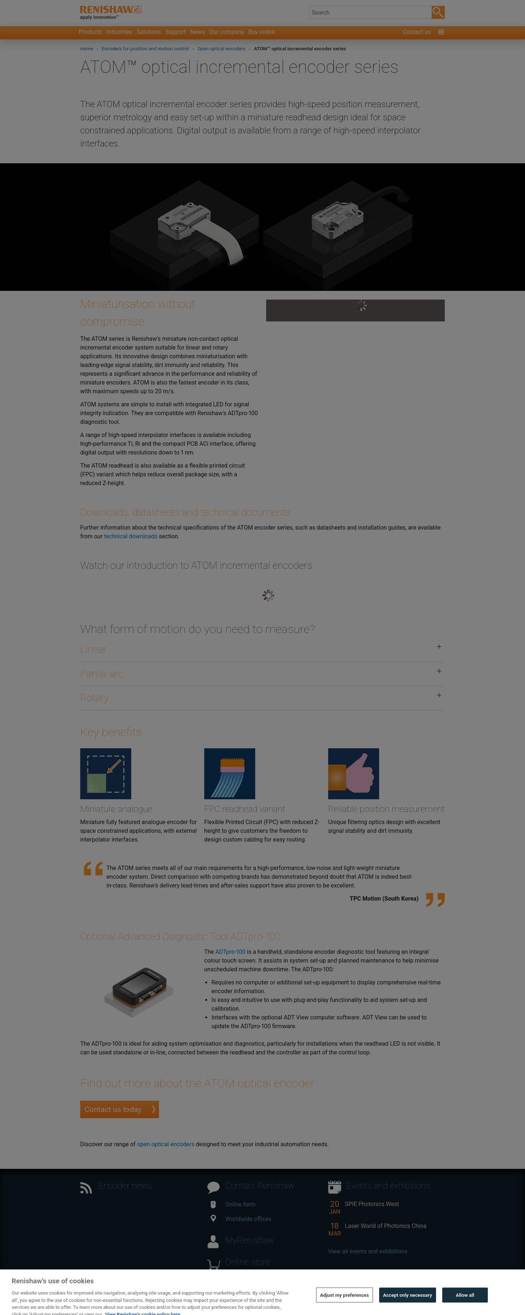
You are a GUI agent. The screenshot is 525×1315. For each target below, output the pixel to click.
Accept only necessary (407, 1304)
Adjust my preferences (344, 1304)
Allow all (465, 1304)
